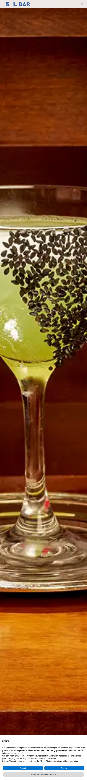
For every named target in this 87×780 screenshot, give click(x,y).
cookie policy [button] (12, 753)
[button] (82, 4)
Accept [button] (64, 768)
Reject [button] (23, 768)
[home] (17, 4)
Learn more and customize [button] (43, 774)
